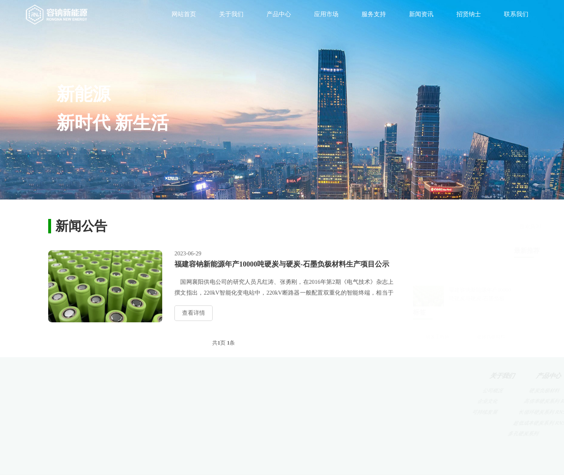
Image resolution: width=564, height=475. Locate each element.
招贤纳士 (468, 14)
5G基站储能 (334, 390)
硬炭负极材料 (256, 390)
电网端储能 (335, 412)
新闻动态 (424, 390)
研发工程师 (437, 329)
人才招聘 (471, 401)
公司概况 (204, 390)
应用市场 (326, 14)
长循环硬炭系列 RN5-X (268, 412)
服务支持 (373, 14)
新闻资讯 (421, 14)
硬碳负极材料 (491, 329)
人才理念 (470, 390)
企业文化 (205, 401)
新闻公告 (426, 412)
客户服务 (379, 390)
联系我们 (516, 14)
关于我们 (231, 14)
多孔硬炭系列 (259, 433)
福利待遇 (471, 412)
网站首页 (184, 14)
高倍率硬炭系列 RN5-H (267, 401)
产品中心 (279, 14)
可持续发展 (208, 412)
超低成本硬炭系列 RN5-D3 (272, 423)
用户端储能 (336, 423)
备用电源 (332, 401)
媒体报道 (425, 401)
